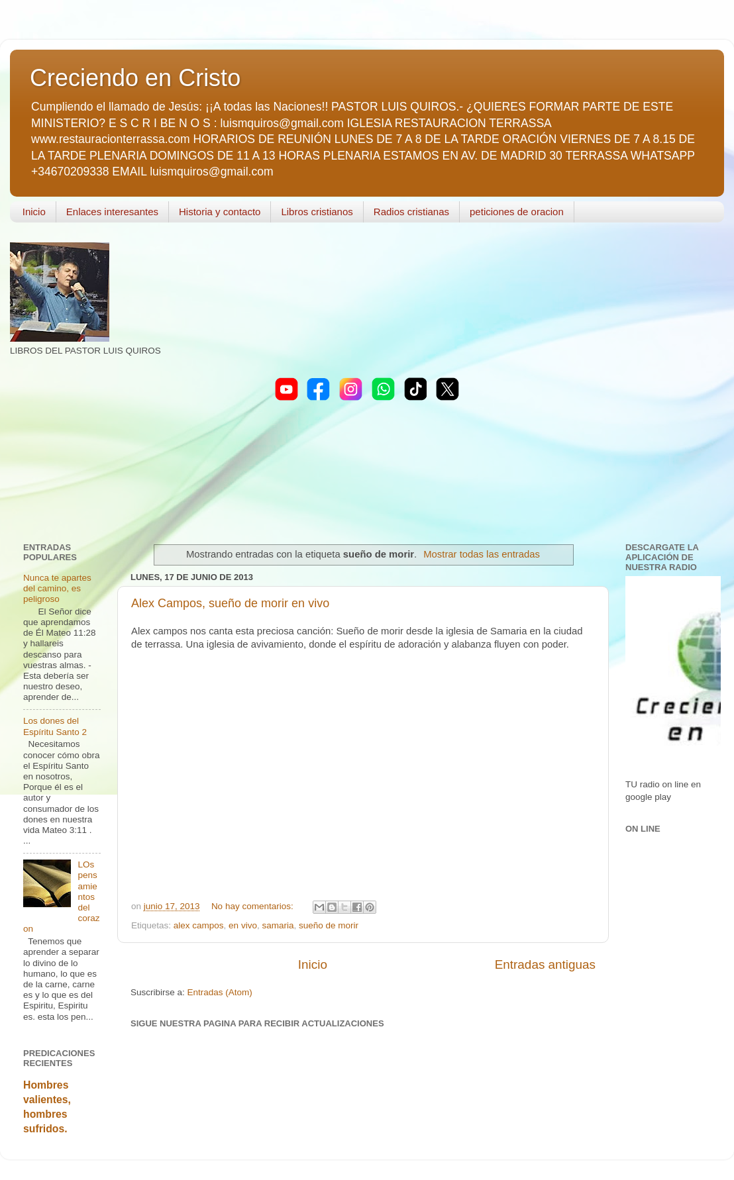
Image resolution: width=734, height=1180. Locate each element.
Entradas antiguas (545, 964)
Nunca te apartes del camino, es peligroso (57, 588)
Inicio (34, 211)
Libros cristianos (316, 211)
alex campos (199, 925)
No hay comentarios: (253, 906)
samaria (277, 925)
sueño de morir (328, 925)
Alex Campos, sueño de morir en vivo (230, 603)
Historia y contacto (219, 211)
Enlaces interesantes (112, 211)
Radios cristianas (411, 211)
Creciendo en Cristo (135, 77)
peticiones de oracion (517, 211)
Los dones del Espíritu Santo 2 (55, 726)
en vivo (243, 925)
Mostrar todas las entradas (481, 554)
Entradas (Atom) (219, 992)
